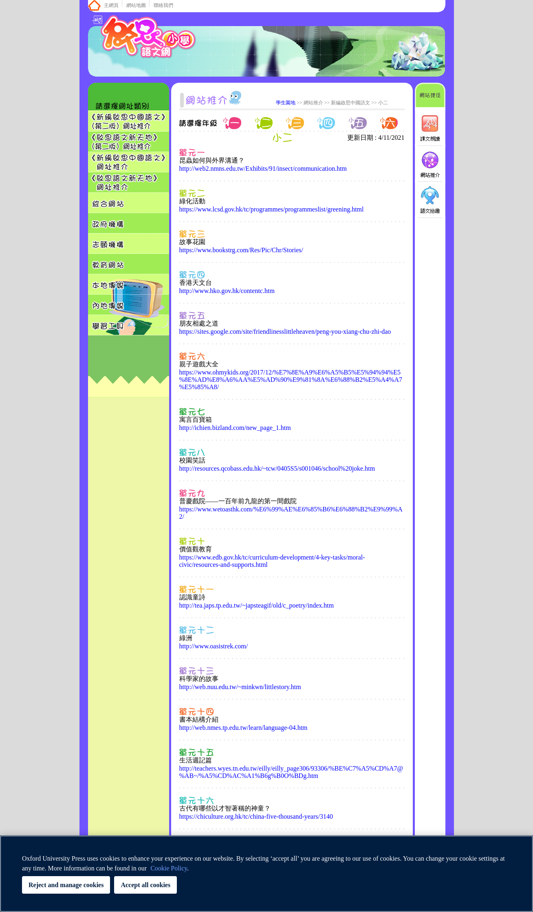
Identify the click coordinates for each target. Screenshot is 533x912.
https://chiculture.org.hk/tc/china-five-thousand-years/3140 (256, 816)
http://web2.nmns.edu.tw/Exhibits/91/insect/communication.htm (263, 168)
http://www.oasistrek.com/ (213, 646)
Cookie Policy (168, 868)
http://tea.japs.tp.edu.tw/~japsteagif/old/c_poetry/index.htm (256, 605)
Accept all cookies (145, 884)
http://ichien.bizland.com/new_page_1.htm (235, 427)
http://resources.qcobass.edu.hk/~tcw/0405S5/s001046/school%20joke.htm (277, 468)
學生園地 (285, 103)
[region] (266, 873)
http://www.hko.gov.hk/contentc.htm (227, 290)
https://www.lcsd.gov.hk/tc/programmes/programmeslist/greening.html (271, 209)
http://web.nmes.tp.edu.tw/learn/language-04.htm (243, 727)
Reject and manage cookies (66, 884)
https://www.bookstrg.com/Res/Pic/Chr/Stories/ (241, 250)
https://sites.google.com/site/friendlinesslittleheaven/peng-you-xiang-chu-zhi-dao (285, 331)
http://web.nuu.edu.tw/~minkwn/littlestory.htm (240, 686)
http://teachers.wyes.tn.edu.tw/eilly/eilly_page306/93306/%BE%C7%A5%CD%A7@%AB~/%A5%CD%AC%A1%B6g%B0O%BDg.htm (291, 772)
